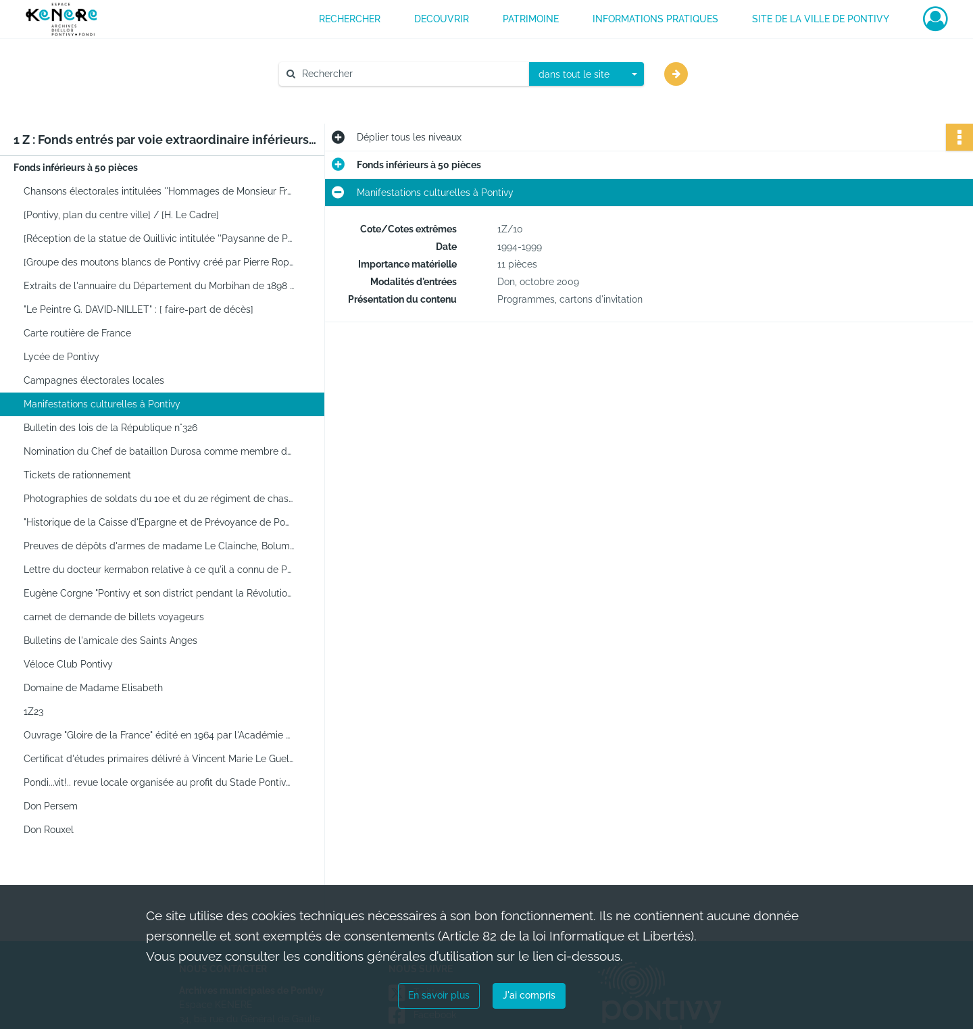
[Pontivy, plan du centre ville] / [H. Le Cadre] (121, 214)
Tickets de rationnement (77, 475)
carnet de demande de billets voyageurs (114, 616)
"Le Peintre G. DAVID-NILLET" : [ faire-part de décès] (138, 309)
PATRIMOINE (531, 19)
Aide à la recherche (331, 96)
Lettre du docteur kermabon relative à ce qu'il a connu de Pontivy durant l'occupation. (159, 569)
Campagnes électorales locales (94, 380)
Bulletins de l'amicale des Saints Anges (110, 640)
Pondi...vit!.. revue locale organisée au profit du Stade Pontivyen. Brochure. (159, 782)
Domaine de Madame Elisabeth (93, 687)
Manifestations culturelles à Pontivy (102, 404)
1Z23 (33, 711)
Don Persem (51, 806)
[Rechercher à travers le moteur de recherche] (411, 74)
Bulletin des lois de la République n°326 (110, 427)
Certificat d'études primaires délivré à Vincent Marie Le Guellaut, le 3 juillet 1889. (159, 758)
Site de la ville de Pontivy (820, 19)
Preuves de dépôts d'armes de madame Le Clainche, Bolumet (159, 546)
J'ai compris (529, 995)
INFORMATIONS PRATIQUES (655, 19)
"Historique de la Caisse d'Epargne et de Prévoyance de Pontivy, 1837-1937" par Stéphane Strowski (159, 522)
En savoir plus (439, 995)
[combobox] (586, 74)
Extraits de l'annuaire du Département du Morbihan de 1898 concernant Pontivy (159, 285)
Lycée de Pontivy (61, 356)
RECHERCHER (349, 19)
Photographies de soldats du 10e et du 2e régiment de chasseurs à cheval (159, 498)
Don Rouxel (49, 829)
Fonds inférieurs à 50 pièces (76, 167)
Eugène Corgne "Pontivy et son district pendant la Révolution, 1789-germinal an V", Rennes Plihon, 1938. (159, 593)
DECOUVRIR (441, 19)
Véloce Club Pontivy (68, 664)
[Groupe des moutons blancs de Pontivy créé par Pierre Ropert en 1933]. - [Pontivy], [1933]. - (159, 262)
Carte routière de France (77, 333)
